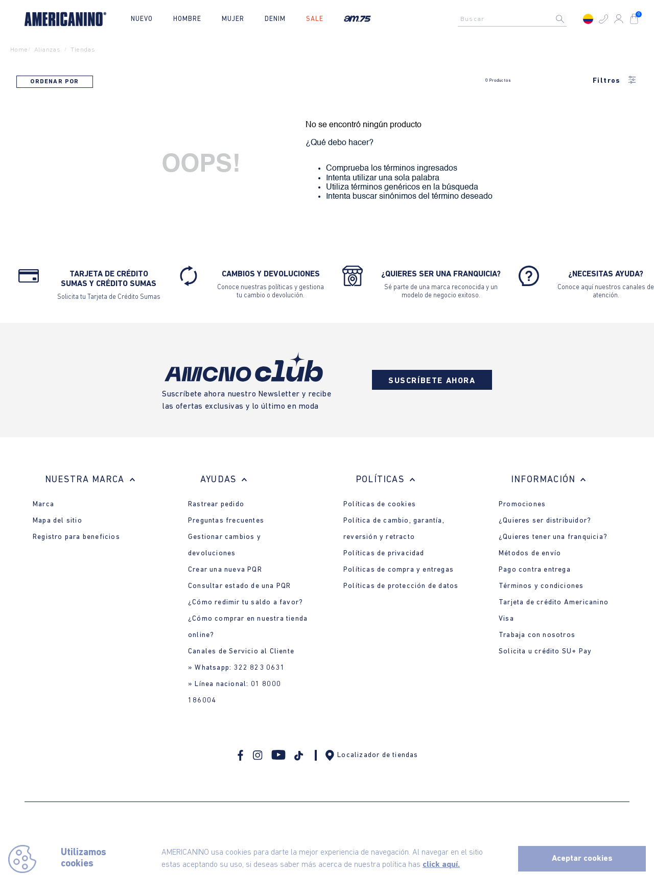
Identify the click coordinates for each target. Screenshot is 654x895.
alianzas (47, 49)
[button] (603, 19)
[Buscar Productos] (568, 19)
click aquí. (441, 865)
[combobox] (515, 19)
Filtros (615, 81)
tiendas (83, 49)
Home (19, 49)
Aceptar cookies (582, 859)
